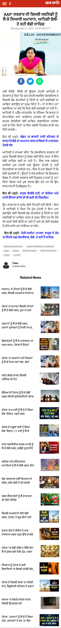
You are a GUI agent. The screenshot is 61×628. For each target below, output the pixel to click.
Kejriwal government (13, 246)
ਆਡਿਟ (6, 255)
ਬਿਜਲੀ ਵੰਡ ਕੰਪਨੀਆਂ (48, 251)
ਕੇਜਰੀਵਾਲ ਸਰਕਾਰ (29, 251)
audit (6, 251)
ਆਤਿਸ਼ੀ (17, 255)
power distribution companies (40, 246)
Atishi (15, 251)
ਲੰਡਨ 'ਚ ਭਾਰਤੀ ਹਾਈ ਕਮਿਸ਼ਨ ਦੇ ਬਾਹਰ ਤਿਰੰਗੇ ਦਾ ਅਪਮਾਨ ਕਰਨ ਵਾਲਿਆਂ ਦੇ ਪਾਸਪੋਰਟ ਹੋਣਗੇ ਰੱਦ (30, 141)
